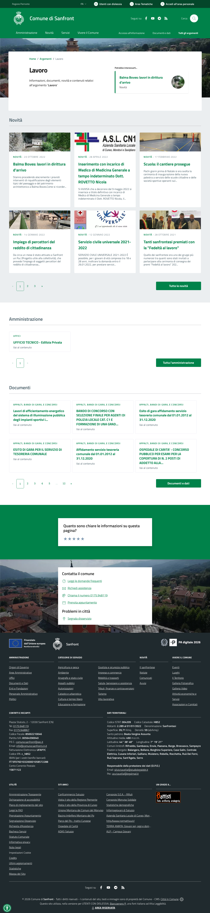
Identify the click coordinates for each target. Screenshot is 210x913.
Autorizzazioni (65, 688)
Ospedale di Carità (68, 826)
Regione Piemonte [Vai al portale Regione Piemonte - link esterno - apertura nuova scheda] (21, 4)
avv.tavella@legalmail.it (125, 774)
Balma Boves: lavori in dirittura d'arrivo (141, 80)
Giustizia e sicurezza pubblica (113, 667)
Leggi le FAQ (16, 810)
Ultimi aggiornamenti (20, 863)
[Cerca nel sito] (194, 18)
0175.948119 (21, 726)
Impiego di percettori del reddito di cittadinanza (34, 245)
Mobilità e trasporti (108, 678)
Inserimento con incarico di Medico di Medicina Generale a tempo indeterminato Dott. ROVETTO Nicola (104, 173)
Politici (12, 699)
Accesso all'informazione (132, 33)
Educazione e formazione (71, 704)
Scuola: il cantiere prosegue (167, 164)
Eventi (175, 667)
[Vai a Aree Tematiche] (141, 4)
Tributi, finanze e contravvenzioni (116, 688)
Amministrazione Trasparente (25, 794)
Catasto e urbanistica (69, 694)
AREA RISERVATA (103, 908)
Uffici (17, 336)
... (57, 483)
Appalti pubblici (66, 683)
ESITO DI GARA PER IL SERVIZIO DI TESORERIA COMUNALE (37, 452)
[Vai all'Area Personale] (177, 4)
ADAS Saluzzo (66, 831)
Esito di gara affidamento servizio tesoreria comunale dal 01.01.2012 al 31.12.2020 (165, 415)
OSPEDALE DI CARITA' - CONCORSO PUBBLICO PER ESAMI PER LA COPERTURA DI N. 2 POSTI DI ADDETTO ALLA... (164, 456)
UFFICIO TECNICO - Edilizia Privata (37, 342)
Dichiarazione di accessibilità (24, 800)
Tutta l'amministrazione (178, 362)
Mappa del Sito (17, 874)
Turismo (102, 694)
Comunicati (146, 678)
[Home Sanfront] (43, 18)
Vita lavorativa (106, 699)
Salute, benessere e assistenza (115, 683)
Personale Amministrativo (23, 694)
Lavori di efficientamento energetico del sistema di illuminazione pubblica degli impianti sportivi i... (39, 415)
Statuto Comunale (19, 837)
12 (64, 483)
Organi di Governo (19, 667)
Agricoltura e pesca (68, 667)
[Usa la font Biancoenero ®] (108, 4)
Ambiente (63, 673)
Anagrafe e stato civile (70, 678)
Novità (17, 157)
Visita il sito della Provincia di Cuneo (77, 805)
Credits (13, 858)
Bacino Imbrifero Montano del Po (76, 816)
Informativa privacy (19, 842)
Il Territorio (178, 678)
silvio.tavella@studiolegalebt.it (131, 770)
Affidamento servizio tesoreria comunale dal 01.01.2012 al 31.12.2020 (97, 454)
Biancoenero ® (118, 904)
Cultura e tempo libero (70, 699)
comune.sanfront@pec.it (29, 742)
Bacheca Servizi (17, 831)
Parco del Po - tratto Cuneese (74, 821)
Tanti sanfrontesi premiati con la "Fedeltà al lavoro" (169, 245)
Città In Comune (170, 899)
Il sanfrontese (147, 667)
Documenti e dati (178, 483)
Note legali (15, 847)
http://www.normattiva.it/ (120, 821)
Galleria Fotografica (182, 683)
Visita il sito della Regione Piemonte (77, 800)
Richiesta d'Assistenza (21, 826)
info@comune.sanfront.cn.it (31, 746)
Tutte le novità (178, 286)
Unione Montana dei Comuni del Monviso (80, 810)
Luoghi (176, 673)
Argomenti (46, 59)
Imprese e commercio (109, 673)
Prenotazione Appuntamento (25, 816)
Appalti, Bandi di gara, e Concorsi (35, 404)
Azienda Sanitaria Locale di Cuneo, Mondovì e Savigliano (137, 816)
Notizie (143, 673)
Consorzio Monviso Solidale (121, 800)
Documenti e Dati (18, 683)
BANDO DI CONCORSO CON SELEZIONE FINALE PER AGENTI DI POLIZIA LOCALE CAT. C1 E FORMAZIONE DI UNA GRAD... (100, 417)
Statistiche (15, 868)
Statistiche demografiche (120, 805)
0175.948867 (21, 730)
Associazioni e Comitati (184, 704)
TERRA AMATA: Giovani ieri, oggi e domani (129, 826)
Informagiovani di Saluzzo (120, 810)
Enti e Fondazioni (18, 688)
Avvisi (143, 683)
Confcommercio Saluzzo (71, 794)
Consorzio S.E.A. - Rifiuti (119, 794)
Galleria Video (179, 688)
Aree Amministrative (20, 673)
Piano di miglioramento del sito (26, 805)
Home (32, 59)
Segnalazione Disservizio (22, 821)
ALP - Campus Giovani (118, 831)
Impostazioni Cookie (20, 853)
